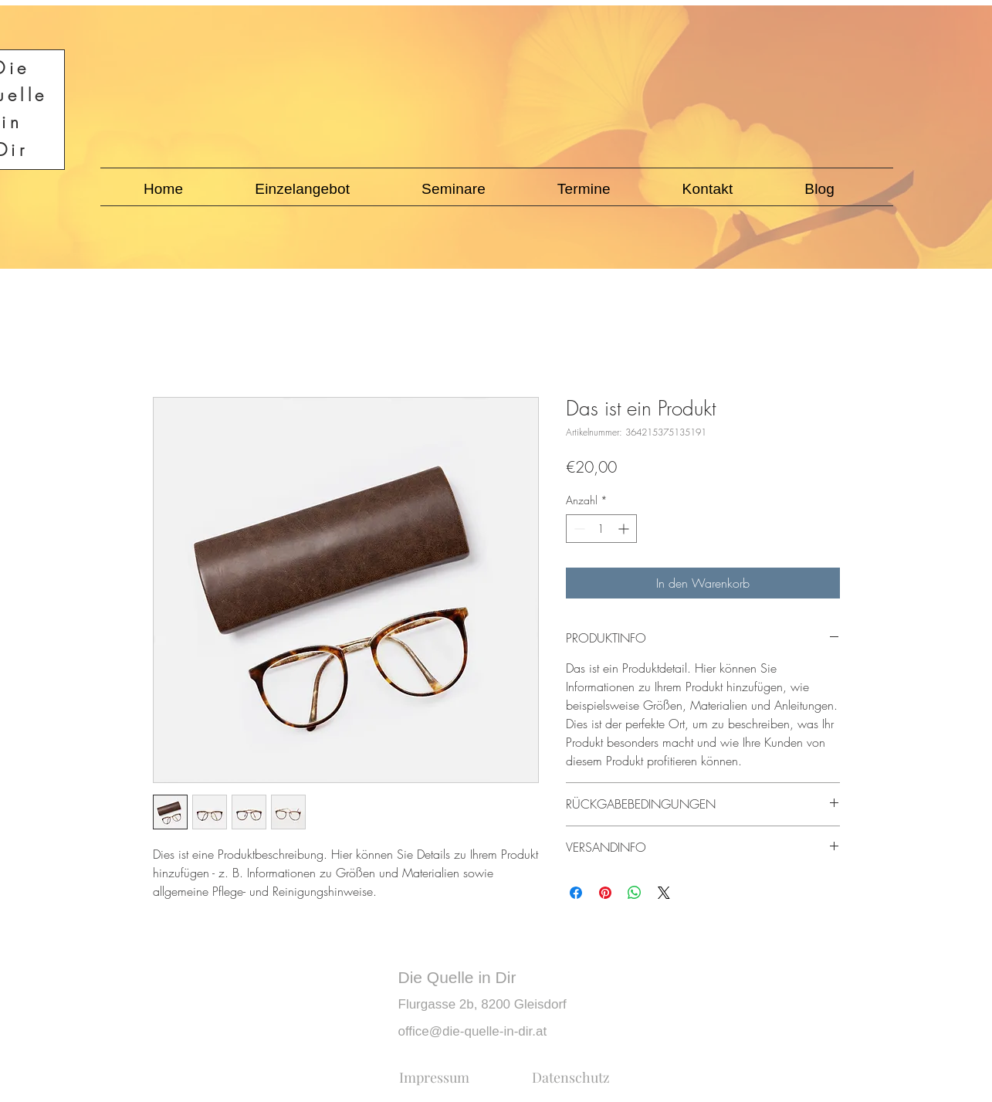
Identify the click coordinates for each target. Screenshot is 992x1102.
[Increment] (625, 528)
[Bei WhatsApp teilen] (634, 892)
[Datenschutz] (570, 1077)
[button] (302, 189)
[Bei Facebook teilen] (576, 892)
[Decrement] (577, 528)
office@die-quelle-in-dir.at (472, 1031)
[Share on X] (664, 892)
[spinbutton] (601, 528)
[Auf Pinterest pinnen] (605, 892)
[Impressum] (434, 1077)
